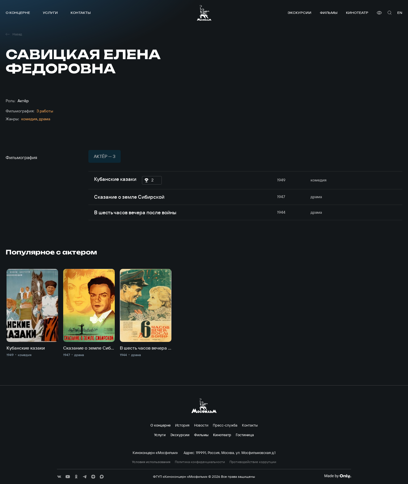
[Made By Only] (337, 476)
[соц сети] (59, 476)
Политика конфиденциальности (200, 462)
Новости (201, 425)
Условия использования (151, 462)
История (182, 425)
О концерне (18, 12)
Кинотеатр (357, 12)
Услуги (50, 12)
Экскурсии (299, 12)
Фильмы (328, 12)
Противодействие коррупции (253, 462)
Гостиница (245, 434)
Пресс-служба (225, 425)
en (399, 12)
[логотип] (204, 13)
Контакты (81, 12)
